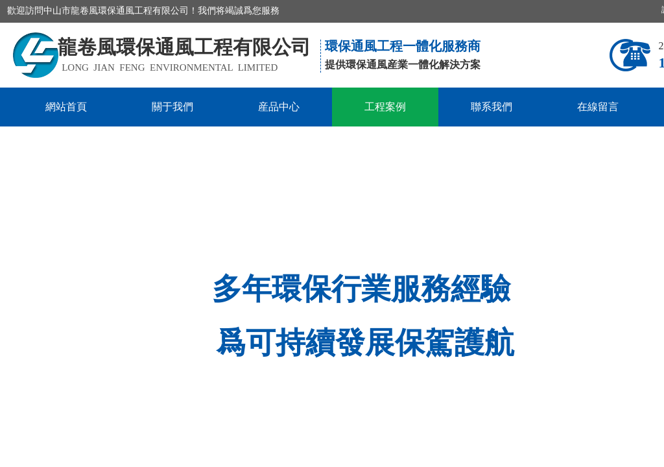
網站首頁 (66, 106)
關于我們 (172, 106)
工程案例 (385, 106)
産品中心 (279, 106)
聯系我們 (491, 106)
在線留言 (598, 106)
